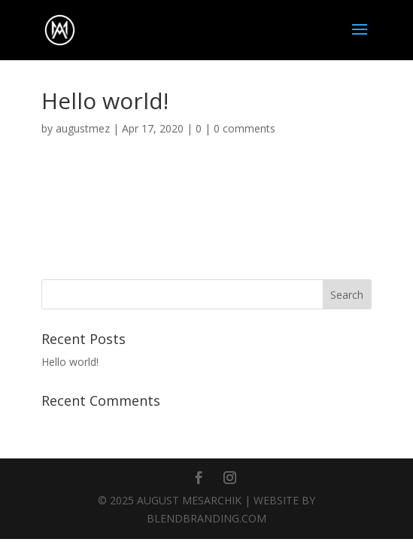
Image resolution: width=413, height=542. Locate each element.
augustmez (83, 128)
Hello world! (70, 362)
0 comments (244, 128)
